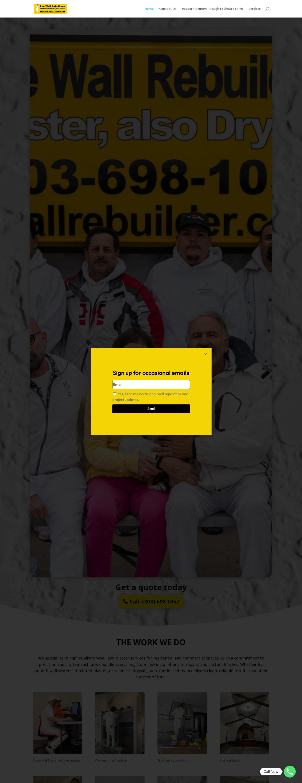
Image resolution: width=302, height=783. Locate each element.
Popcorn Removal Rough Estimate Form (212, 9)
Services (255, 9)
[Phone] (290, 772)
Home (149, 9)
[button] (205, 354)
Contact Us (167, 9)
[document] (151, 391)
